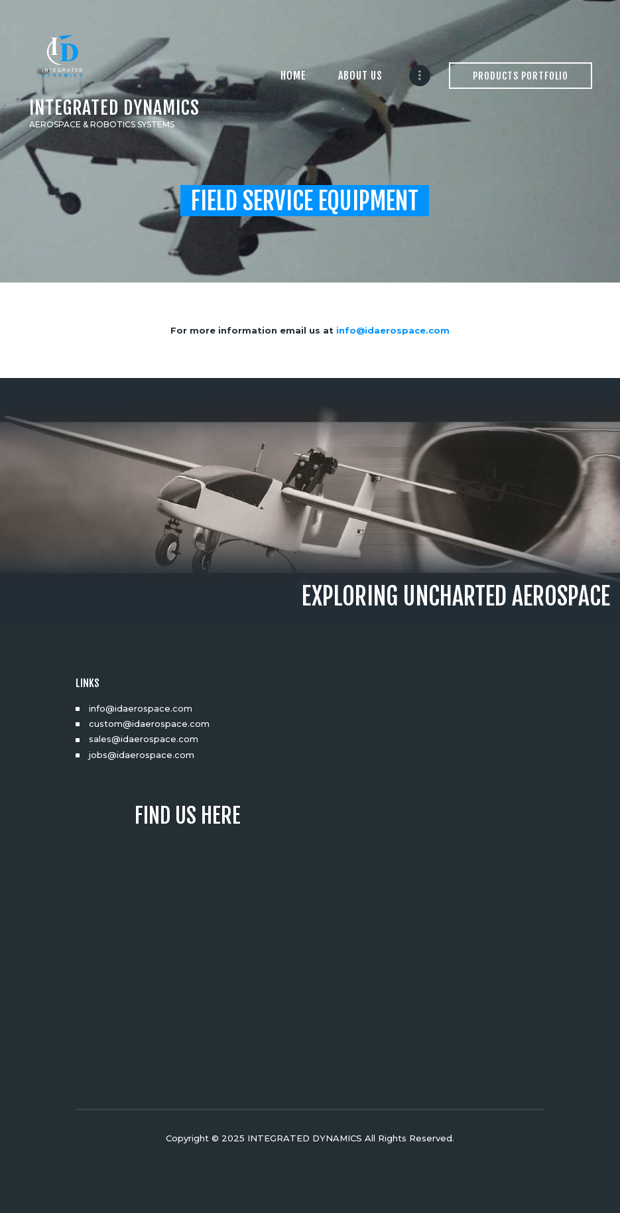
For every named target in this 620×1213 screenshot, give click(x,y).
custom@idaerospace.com (149, 723)
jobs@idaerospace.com (141, 754)
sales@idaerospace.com (143, 739)
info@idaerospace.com (393, 330)
